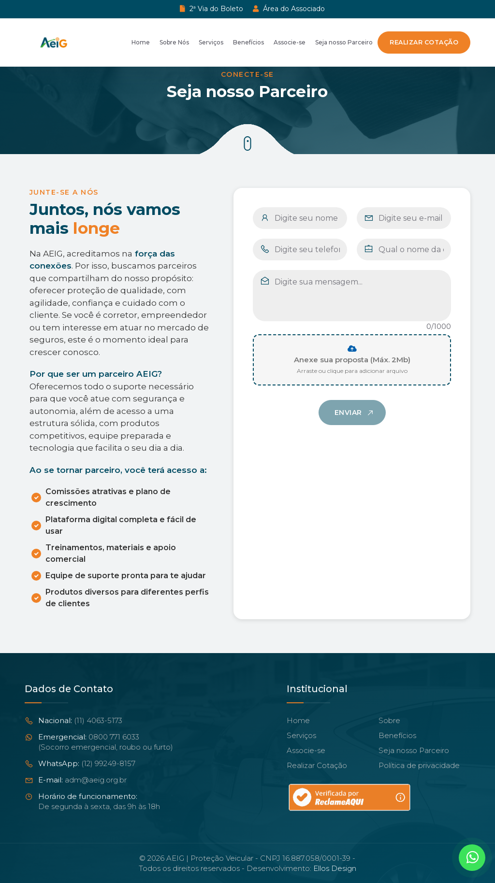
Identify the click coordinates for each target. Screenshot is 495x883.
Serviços (211, 42)
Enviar (348, 422)
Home (140, 42)
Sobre (389, 733)
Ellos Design (334, 868)
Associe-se (290, 42)
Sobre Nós (174, 42)
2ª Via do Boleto (211, 8)
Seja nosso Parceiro (344, 42)
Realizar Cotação (424, 42)
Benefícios (248, 42)
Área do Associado (289, 8)
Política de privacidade (419, 778)
